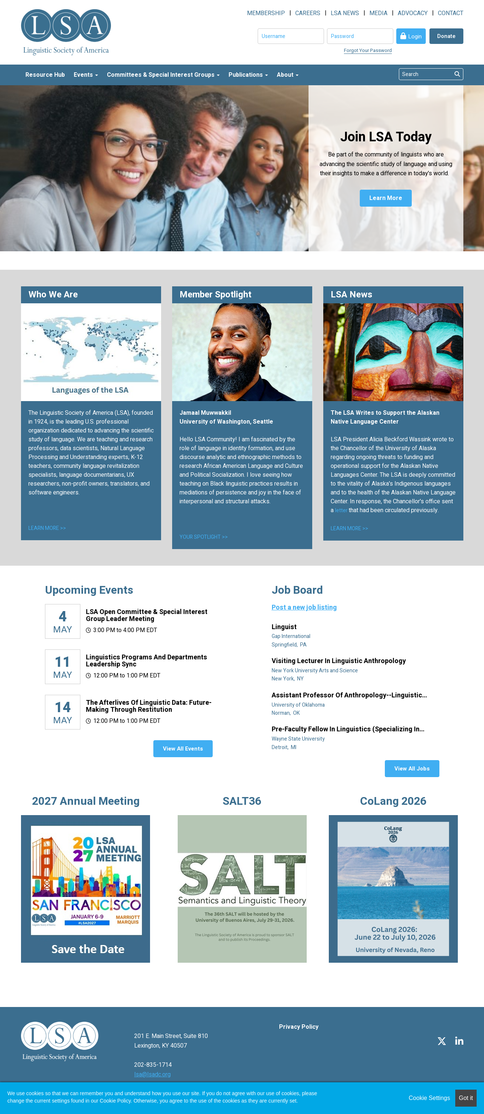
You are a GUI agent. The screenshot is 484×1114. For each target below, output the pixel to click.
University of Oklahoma (299, 705)
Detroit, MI (284, 747)
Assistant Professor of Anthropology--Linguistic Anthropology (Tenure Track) (347, 695)
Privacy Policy (298, 1026)
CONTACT (450, 13)
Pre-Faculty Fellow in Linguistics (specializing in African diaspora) (345, 729)
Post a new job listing (304, 608)
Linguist (285, 627)
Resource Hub (45, 74)
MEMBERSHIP (266, 13)
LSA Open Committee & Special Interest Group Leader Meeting (147, 615)
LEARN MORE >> (47, 528)
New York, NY (288, 679)
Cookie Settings (429, 1098)
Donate (446, 36)
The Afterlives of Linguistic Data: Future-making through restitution (149, 706)
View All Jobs (412, 769)
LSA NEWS (345, 13)
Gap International (291, 636)
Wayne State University (299, 739)
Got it (466, 1098)
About (288, 74)
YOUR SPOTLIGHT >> (204, 537)
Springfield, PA (290, 645)
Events (86, 74)
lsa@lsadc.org (152, 1074)
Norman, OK (286, 713)
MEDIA (378, 13)
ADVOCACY (413, 13)
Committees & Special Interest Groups (163, 74)
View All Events (183, 749)
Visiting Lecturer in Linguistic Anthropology (339, 661)
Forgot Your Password (368, 50)
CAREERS (307, 13)
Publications (248, 74)
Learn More (385, 198)
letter (342, 510)
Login (415, 36)
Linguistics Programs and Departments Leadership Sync (146, 661)
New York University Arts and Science (315, 671)
